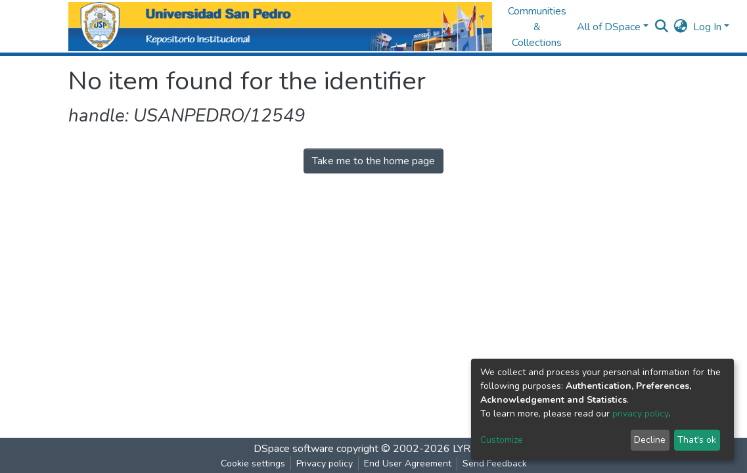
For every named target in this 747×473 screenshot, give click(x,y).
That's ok (696, 440)
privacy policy (640, 413)
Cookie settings (253, 463)
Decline (650, 440)
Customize (501, 440)
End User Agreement (407, 463)
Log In (707, 27)
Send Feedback (495, 463)
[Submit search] (662, 27)
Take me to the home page (373, 161)
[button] (681, 27)
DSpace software (294, 448)
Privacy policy (324, 463)
